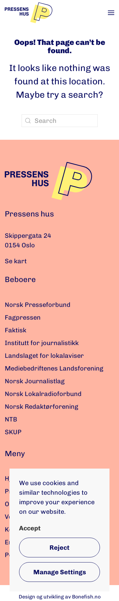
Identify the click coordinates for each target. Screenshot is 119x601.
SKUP (13, 432)
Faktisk (15, 330)
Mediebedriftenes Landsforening (54, 368)
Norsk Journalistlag (35, 381)
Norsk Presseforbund (37, 304)
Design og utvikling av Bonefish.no (60, 597)
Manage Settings (59, 572)
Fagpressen (23, 317)
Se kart (16, 261)
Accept (30, 528)
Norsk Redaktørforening (41, 406)
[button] (111, 12)
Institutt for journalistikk (42, 343)
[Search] (60, 120)
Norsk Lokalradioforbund (43, 394)
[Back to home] (28, 12)
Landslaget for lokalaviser (44, 355)
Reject (59, 547)
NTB (11, 419)
